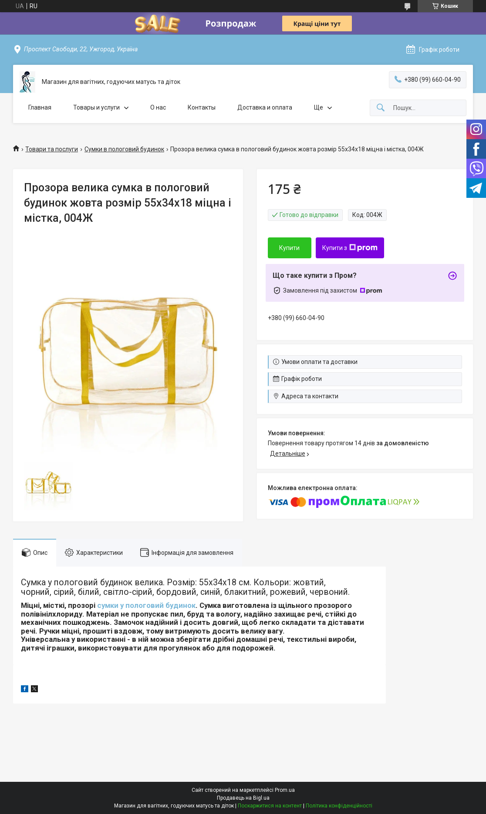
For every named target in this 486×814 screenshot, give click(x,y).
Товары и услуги (96, 107)
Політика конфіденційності (339, 806)
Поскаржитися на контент (270, 806)
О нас (158, 107)
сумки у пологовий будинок (146, 605)
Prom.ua (285, 790)
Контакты (202, 107)
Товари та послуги (51, 149)
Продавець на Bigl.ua (243, 798)
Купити (289, 247)
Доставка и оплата (264, 107)
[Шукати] (381, 108)
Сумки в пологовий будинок (124, 149)
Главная (39, 107)
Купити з (350, 248)
